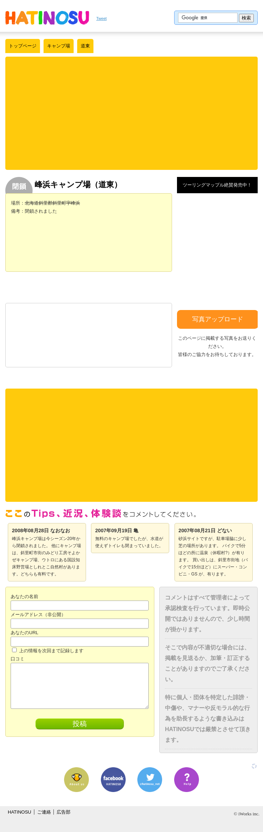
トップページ (22, 45)
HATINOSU (19, 812)
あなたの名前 (24, 596)
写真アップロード (217, 319)
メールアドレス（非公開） (38, 614)
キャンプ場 (58, 45)
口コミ (17, 658)
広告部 (63, 812)
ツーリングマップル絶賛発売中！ (217, 185)
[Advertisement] (134, 113)
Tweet (101, 18)
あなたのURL (24, 632)
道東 (85, 45)
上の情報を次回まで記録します (48, 650)
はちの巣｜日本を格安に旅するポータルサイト (47, 18)
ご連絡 (44, 812)
